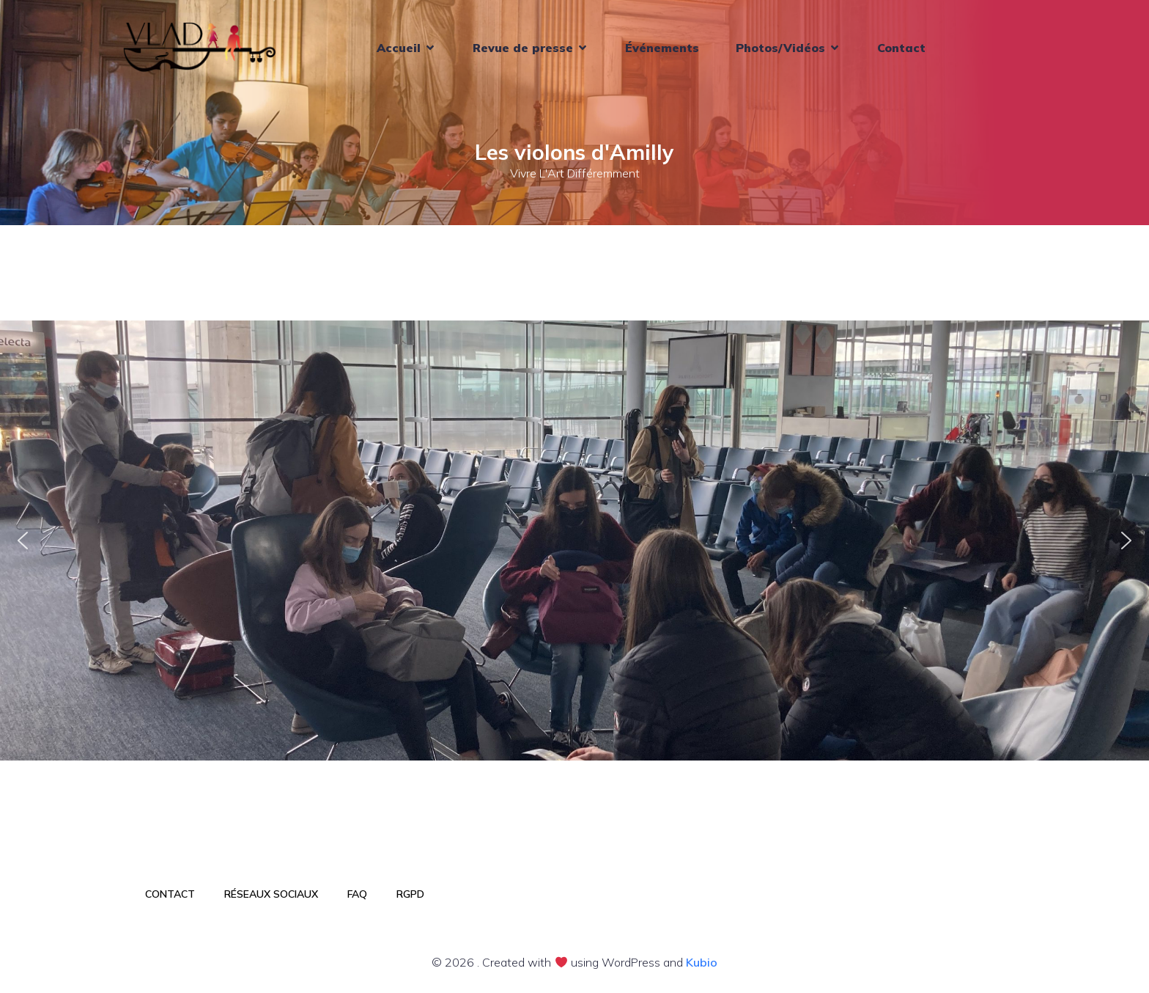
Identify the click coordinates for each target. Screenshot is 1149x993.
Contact (901, 47)
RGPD (410, 894)
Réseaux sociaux (271, 894)
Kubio (701, 962)
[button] (22, 540)
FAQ (357, 894)
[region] (574, 540)
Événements (662, 47)
